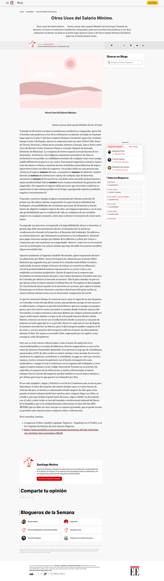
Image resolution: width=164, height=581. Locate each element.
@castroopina (113, 185)
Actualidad (29, 12)
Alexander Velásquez (121, 162)
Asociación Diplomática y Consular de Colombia (42, 530)
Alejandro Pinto (118, 151)
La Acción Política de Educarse (47, 46)
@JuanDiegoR (113, 207)
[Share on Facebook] (111, 45)
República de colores (120, 167)
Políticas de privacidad (74, 565)
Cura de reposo (118, 159)
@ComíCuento (113, 199)
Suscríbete (152, 3)
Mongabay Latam (75, 530)
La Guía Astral (111, 219)
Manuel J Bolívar (33, 521)
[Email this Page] (137, 45)
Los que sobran (112, 189)
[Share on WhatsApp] (124, 45)
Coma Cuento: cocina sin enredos (118, 197)
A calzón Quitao (114, 214)
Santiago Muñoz (48, 44)
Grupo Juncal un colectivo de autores (81, 538)
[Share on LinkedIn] (130, 45)
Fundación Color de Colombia (121, 170)
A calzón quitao (112, 211)
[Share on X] (118, 45)
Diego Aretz (74, 521)
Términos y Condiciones (61, 565)
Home (22, 12)
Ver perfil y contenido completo (49, 479)
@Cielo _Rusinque (115, 192)
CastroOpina (111, 182)
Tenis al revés (111, 204)
